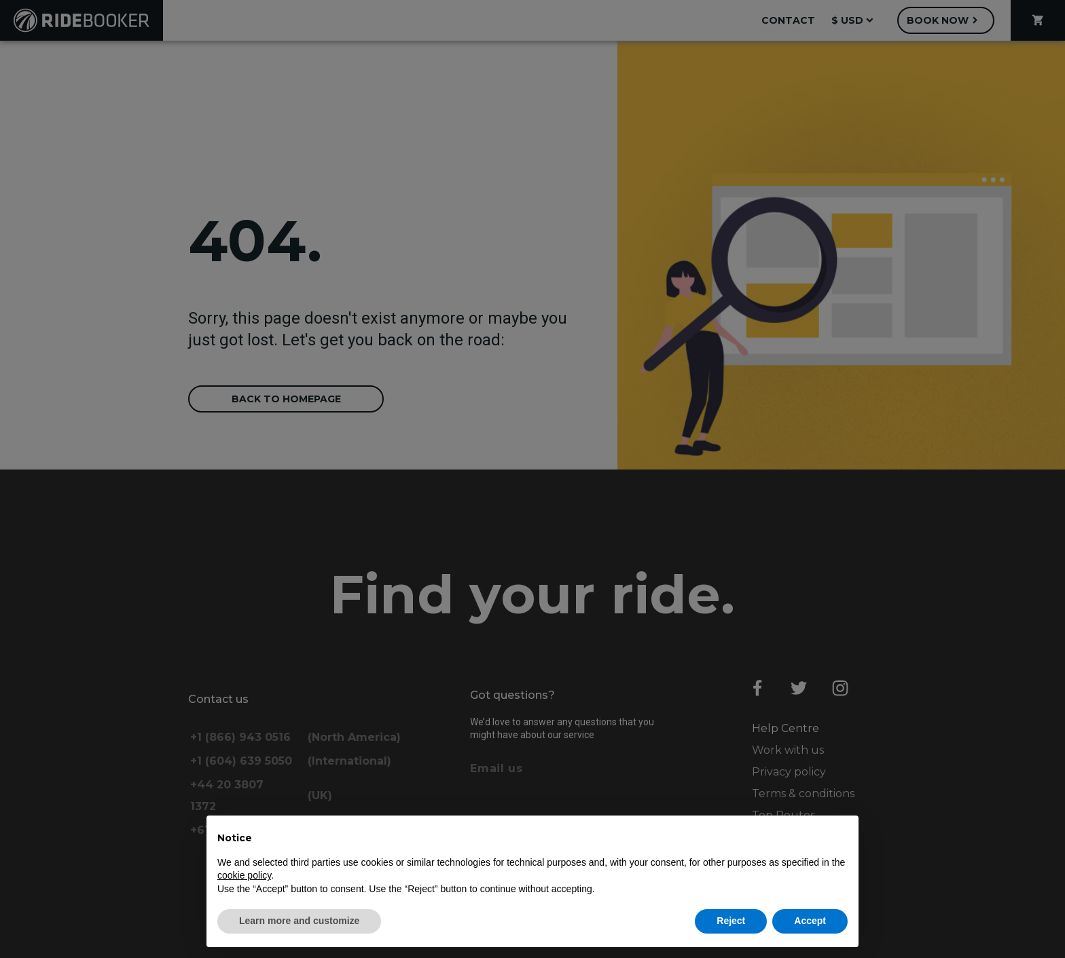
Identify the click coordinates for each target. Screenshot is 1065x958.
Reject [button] (731, 920)
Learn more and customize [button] (299, 920)
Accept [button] (810, 920)
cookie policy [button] (244, 875)
